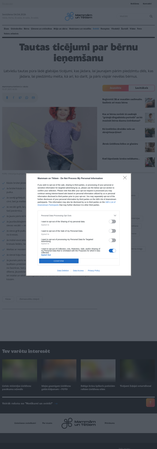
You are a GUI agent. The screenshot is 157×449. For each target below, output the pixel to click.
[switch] (112, 221)
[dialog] (78, 224)
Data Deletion (63, 271)
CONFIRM (59, 261)
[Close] (125, 178)
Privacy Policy (94, 271)
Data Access (78, 271)
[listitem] (78, 215)
